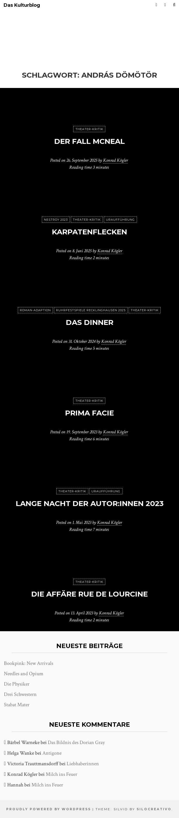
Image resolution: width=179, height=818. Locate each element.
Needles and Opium (23, 673)
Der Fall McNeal (89, 141)
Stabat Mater (16, 704)
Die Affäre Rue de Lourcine (89, 594)
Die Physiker (16, 684)
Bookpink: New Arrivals (28, 663)
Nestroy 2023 (56, 219)
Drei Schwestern (20, 694)
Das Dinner (89, 322)
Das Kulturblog (22, 5)
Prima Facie (89, 412)
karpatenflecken (89, 231)
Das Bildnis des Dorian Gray (76, 742)
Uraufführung (120, 219)
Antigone (51, 753)
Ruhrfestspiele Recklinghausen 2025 (91, 310)
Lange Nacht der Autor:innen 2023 (90, 503)
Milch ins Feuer (61, 774)
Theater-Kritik (89, 129)
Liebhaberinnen (83, 763)
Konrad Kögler (115, 160)
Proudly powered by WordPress (48, 809)
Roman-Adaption (35, 310)
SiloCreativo (154, 809)
